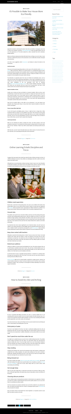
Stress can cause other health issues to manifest (30, 360)
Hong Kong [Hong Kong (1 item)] (55, 69)
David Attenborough (26, 50)
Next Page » (28, 405)
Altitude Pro (31, 412)
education (11, 207)
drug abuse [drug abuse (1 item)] (58, 66)
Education (33, 271)
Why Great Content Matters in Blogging (57, 24)
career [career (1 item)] (53, 66)
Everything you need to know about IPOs (57, 17)
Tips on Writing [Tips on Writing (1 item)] (61, 79)
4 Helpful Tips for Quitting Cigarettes (57, 21)
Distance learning (10, 259)
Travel (54, 52)
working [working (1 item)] (59, 82)
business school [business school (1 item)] (57, 65)
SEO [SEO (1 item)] (62, 75)
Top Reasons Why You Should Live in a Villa (57, 28)
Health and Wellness (33, 399)
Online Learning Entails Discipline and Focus (26, 149)
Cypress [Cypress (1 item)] (56, 66)
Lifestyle (54, 43)
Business (55, 41)
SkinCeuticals (41, 386)
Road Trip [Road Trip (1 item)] (58, 75)
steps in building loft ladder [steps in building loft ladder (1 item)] (55, 76)
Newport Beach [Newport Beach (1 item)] (56, 73)
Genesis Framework (38, 412)
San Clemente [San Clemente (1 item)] (60, 75)
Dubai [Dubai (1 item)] (62, 66)
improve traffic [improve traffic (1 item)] (61, 72)
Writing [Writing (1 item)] (60, 82)
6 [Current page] (19, 405)
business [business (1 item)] (55, 65)
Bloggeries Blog (12, 2)
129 (25, 405)
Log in (47, 412)
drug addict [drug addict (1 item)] (61, 66)
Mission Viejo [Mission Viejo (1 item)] (53, 73)
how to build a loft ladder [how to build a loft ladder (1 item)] (58, 69)
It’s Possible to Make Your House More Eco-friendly (26, 13)
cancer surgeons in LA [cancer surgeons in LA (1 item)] (61, 65)
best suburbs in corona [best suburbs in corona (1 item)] (54, 62)
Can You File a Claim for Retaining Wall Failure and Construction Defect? (57, 33)
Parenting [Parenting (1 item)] (61, 73)
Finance (54, 46)
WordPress (44, 412)
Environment (32, 138)
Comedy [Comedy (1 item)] (54, 66)
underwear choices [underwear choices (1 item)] (56, 82)
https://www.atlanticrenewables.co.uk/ (18, 83)
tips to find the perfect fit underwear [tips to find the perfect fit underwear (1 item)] (56, 80)
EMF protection (35, 227)
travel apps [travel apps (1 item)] (61, 80)
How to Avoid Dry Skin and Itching (26, 280)
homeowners (24, 62)
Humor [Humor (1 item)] (59, 72)
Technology (55, 49)
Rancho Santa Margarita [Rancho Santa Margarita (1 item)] (54, 75)
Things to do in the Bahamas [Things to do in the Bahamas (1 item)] (57, 79)
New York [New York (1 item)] (59, 73)
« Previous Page (10, 405)
